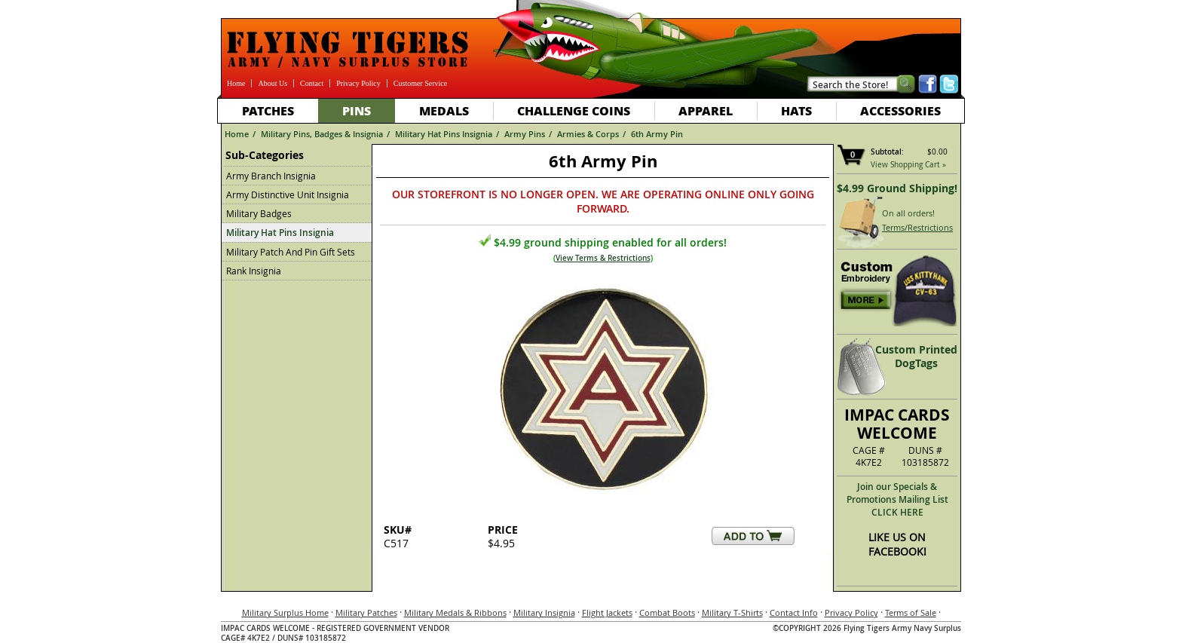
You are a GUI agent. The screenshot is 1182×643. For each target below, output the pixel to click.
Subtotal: (887, 152)
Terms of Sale (910, 612)
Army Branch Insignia (271, 176)
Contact (311, 83)
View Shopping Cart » (908, 165)
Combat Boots (667, 612)
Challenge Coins (573, 110)
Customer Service (420, 83)
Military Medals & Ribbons (455, 612)
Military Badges (259, 213)
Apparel (705, 110)
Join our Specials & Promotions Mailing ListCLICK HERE (897, 499)
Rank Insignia (253, 271)
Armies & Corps (588, 133)
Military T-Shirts (732, 612)
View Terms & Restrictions (603, 258)
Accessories (900, 110)
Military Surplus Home (285, 612)
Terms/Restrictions (917, 227)
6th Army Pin (657, 133)
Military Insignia (544, 612)
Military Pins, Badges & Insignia (322, 133)
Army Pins (524, 133)
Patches (268, 110)
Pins (356, 110)
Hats (796, 110)
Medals (444, 110)
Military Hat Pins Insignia (443, 133)
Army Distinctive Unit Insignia (287, 194)
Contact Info (794, 612)
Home (236, 83)
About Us (272, 83)
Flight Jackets (607, 612)
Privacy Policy (358, 83)
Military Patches (366, 612)
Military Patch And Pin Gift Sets (290, 252)
